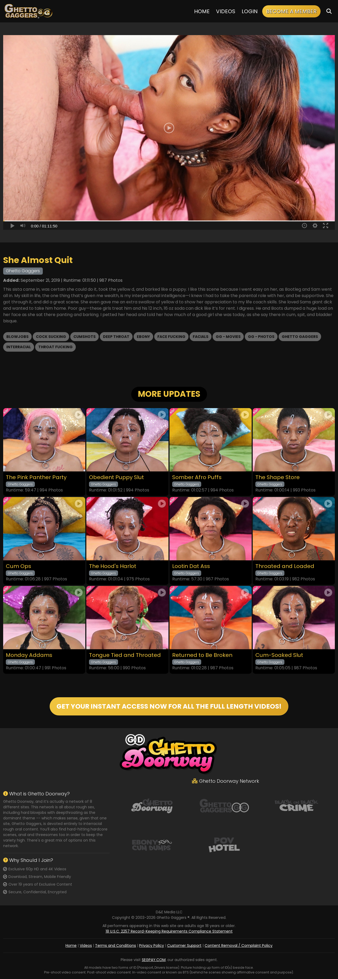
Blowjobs (17, 336)
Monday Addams (29, 655)
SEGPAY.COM (154, 959)
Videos (225, 11)
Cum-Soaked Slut (279, 655)
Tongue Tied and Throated (125, 655)
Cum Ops (18, 566)
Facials (200, 336)
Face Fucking (171, 336)
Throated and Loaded (284, 566)
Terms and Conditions (115, 945)
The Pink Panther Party (36, 477)
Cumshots (84, 336)
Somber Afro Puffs (197, 477)
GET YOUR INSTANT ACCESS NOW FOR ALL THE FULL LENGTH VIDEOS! (169, 706)
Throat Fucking (55, 347)
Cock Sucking (51, 336)
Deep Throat (116, 336)
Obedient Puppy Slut (116, 477)
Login (250, 11)
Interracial (18, 347)
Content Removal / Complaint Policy (239, 945)
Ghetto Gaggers (300, 336)
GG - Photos (261, 336)
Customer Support (184, 945)
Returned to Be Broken (202, 655)
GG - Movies (228, 336)
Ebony (143, 336)
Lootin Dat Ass (191, 566)
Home (202, 11)
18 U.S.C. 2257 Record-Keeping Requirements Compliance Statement (169, 931)
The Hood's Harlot (112, 566)
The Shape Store (277, 477)
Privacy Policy (151, 945)
